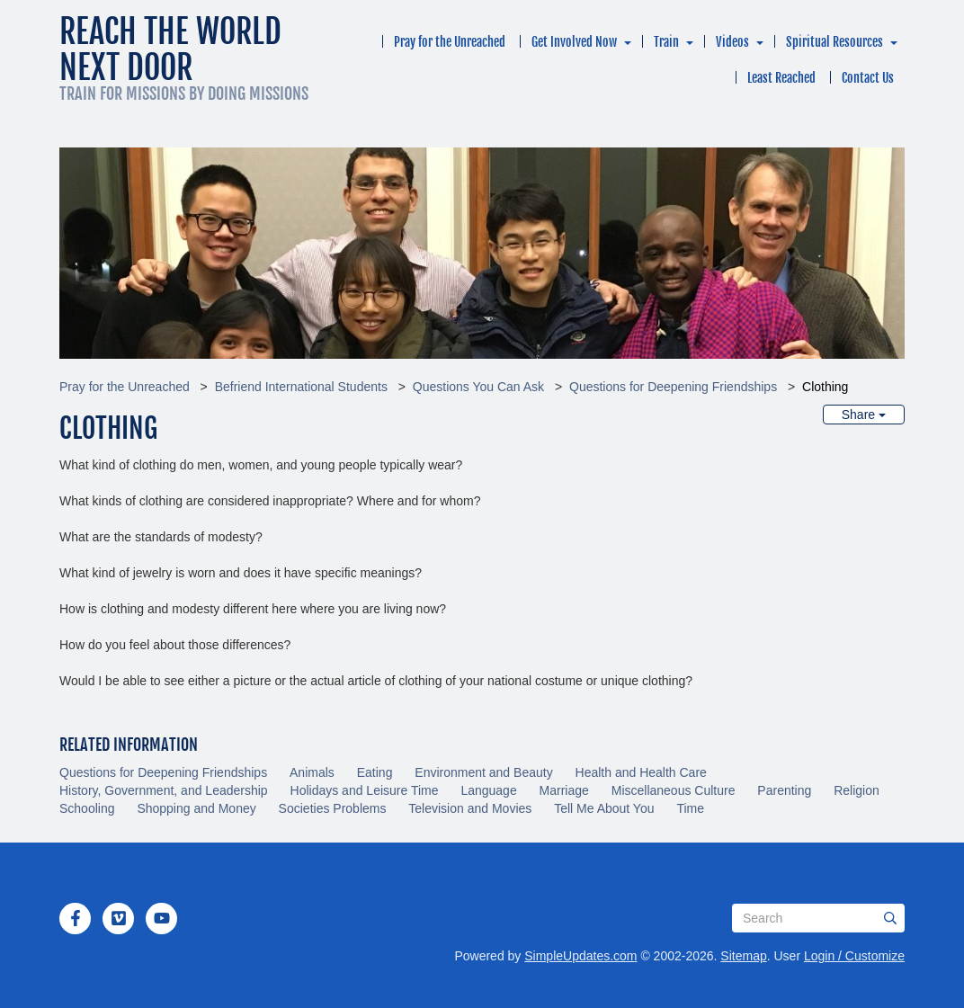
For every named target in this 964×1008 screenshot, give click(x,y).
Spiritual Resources (834, 41)
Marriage (564, 790)
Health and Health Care (641, 772)
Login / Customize (854, 956)
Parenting (784, 790)
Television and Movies (469, 808)
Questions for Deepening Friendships (673, 386)
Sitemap (743, 956)
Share (864, 414)
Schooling (87, 808)
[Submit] (890, 918)
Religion (856, 790)
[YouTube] (161, 918)
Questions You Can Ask (478, 386)
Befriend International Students (301, 386)
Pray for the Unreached (449, 41)
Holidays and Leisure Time (364, 790)
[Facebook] (75, 918)
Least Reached (781, 77)
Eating (375, 772)
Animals (312, 772)
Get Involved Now (574, 41)
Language (488, 790)
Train (666, 41)
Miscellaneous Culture (673, 790)
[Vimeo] (118, 918)
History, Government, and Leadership (163, 790)
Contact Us (868, 77)
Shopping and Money (196, 808)
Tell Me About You (604, 808)
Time (690, 808)
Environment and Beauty (483, 772)
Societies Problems (333, 808)
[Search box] (818, 918)
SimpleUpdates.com (580, 956)
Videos (732, 41)
